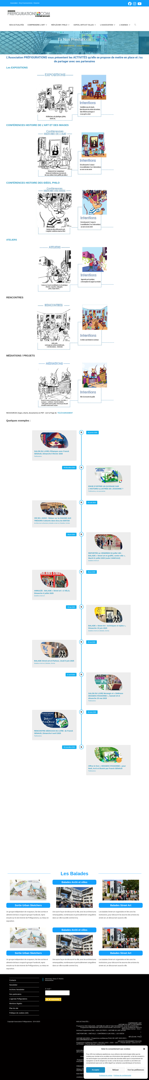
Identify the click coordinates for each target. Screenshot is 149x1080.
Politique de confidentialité (122, 1075)
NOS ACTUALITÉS (82, 1021)
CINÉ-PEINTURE (81, 1033)
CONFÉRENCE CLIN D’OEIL (106, 1033)
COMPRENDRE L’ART (135, 1023)
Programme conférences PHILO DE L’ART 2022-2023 (108, 1038)
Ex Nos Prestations (83, 46)
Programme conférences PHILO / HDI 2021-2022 (92, 1043)
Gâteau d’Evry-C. (81, 1069)
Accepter (95, 1070)
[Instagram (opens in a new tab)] (134, 4)
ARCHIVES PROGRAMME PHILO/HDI (130, 1041)
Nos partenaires (15, 994)
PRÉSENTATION (81, 1066)
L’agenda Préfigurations (18, 999)
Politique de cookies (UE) (18, 1013)
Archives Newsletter (16, 990)
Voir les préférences (136, 1070)
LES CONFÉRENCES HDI (84, 1040)
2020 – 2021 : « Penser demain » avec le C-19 (125, 1043)
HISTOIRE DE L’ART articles (117, 1030)
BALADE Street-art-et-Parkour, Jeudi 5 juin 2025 (54, 661)
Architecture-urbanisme (41, 523)
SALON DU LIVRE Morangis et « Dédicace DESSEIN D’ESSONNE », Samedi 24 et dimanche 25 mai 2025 (105, 695)
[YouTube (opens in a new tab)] (139, 4)
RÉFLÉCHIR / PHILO (135, 1037)
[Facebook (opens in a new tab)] (129, 4)
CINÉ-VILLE (92, 1033)
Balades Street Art (120, 905)
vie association (100, 491)
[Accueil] (60, 46)
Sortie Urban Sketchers (28, 905)
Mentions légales (15, 1003)
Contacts (12, 980)
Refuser (115, 1070)
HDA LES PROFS (101, 1030)
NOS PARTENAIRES (82, 1074)
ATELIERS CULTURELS (83, 1061)
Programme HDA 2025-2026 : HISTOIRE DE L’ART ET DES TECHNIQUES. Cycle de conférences (107, 1026)
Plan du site (13, 1008)
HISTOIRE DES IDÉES (83, 1038)
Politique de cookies (105, 1075)
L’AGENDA (79, 1077)
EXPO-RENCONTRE (82, 1050)
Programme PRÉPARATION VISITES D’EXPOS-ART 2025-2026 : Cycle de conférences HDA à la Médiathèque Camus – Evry (111, 1028)
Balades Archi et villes (74, 882)
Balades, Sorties (65, 523)
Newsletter (13, 985)
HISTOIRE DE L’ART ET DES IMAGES (130, 1024)
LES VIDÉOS (120, 1033)
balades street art (54, 523)
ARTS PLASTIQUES (82, 1052)
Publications (38, 456)
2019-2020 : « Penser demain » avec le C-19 (90, 1044)
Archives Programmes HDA (85, 1030)
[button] (144, 1049)
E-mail (48, 989)
